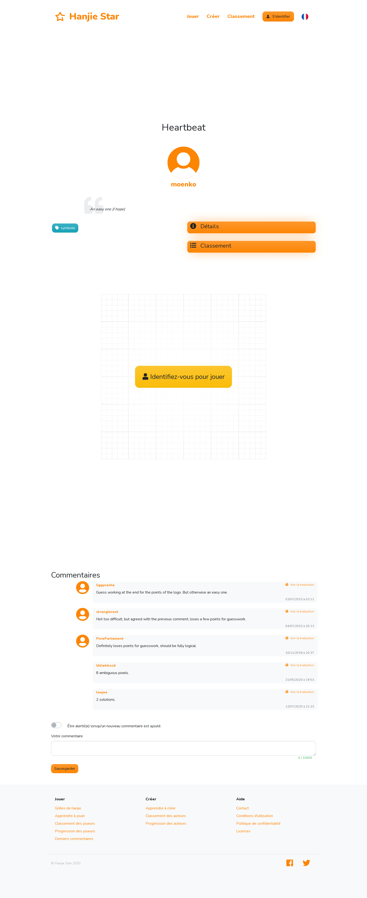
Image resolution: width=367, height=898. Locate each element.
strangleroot (107, 612)
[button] (305, 16)
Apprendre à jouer (70, 815)
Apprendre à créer (161, 808)
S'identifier (278, 16)
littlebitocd (105, 665)
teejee (101, 692)
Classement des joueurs (75, 823)
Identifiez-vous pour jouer (183, 376)
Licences (243, 831)
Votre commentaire (67, 736)
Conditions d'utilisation (254, 815)
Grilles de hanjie (68, 808)
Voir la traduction (299, 585)
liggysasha (105, 585)
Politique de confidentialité (258, 823)
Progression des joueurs (75, 831)
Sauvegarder (64, 768)
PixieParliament (110, 638)
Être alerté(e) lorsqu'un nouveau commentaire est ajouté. (114, 726)
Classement (241, 16)
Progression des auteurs (166, 823)
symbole (65, 228)
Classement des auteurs (166, 815)
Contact (242, 808)
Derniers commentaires (74, 838)
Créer (213, 16)
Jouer (193, 16)
